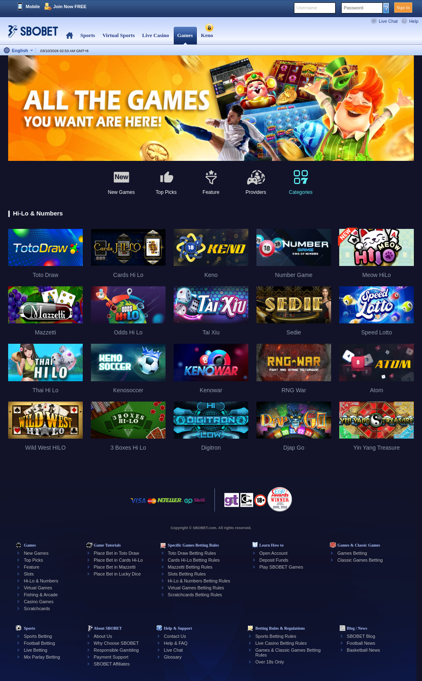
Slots (28, 573)
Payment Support (111, 657)
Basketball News (363, 650)
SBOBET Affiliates (112, 663)
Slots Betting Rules (187, 573)
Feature (31, 567)
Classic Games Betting (359, 560)
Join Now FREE (69, 6)
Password (353, 7)
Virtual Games (38, 587)
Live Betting (35, 650)
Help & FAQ (176, 643)
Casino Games (38, 601)
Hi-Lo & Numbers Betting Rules (199, 580)
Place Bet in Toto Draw (116, 553)
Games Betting (352, 553)
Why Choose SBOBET (116, 643)
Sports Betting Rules (275, 636)
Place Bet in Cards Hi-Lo (118, 560)
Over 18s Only (269, 661)
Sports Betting (38, 636)
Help (413, 21)
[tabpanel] (211, 108)
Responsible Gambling (116, 650)
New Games (36, 553)
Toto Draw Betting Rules (192, 553)
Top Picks (33, 560)
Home (69, 35)
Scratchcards (37, 608)
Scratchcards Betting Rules (195, 594)
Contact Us (175, 636)
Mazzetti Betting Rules (190, 567)
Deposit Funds (273, 560)
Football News (361, 643)
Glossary (172, 657)
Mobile (33, 6)
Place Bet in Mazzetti (115, 567)
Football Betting (39, 643)
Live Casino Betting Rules (281, 643)
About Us (103, 636)
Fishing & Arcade (40, 594)
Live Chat (388, 21)
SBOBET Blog (361, 636)
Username (306, 7)
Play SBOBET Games (281, 567)
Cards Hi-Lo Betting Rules (194, 560)
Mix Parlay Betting (42, 657)
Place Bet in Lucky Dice (117, 573)
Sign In (403, 7)
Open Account (273, 553)
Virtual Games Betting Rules (196, 587)
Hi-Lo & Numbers (41, 580)
